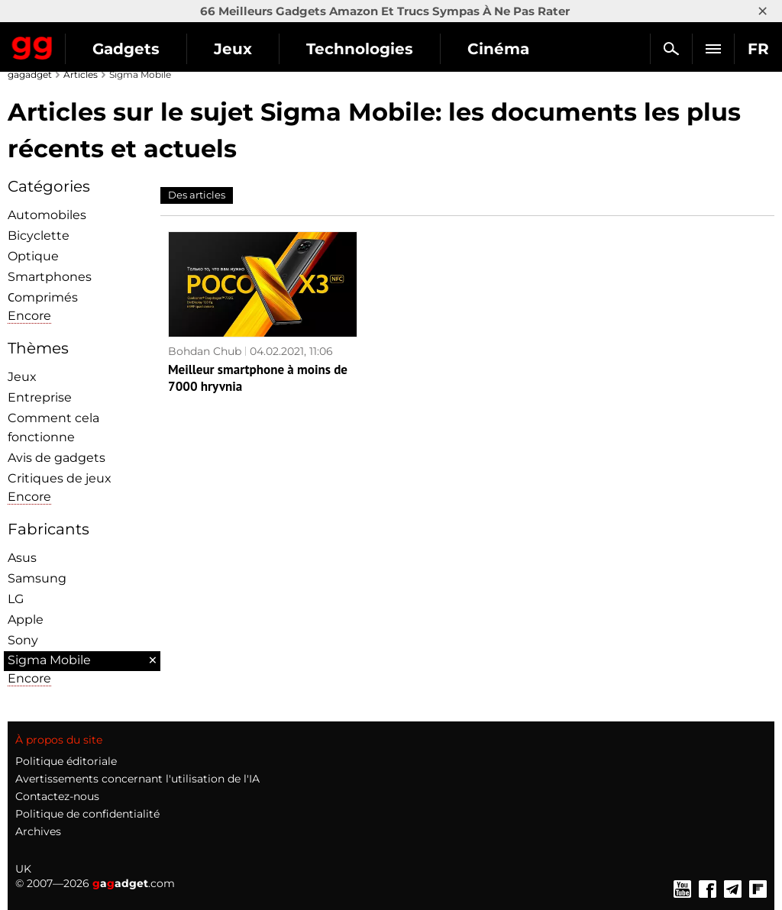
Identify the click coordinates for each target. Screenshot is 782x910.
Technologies (359, 49)
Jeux (233, 49)
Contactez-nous (57, 796)
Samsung (37, 578)
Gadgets (126, 49)
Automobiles (47, 215)
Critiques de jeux (59, 478)
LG (16, 599)
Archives (38, 831)
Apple (26, 619)
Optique (33, 256)
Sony (23, 640)
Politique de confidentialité (87, 814)
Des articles (196, 195)
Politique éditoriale (66, 761)
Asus (22, 557)
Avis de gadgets (56, 457)
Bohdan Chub (204, 351)
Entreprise (40, 397)
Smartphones (50, 276)
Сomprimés (43, 297)
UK (23, 869)
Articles (80, 74)
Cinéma (498, 49)
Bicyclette (38, 235)
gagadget (30, 74)
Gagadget (32, 45)
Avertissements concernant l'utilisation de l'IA (137, 779)
